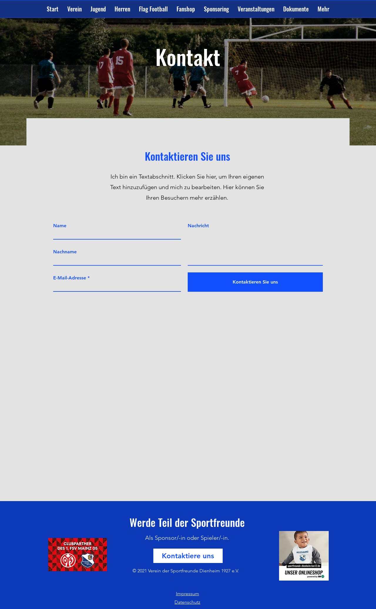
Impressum (187, 593)
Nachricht (198, 225)
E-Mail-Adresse (69, 278)
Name (59, 225)
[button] (74, 9)
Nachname (65, 252)
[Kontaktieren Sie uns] (255, 282)
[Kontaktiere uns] (188, 556)
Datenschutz (187, 602)
